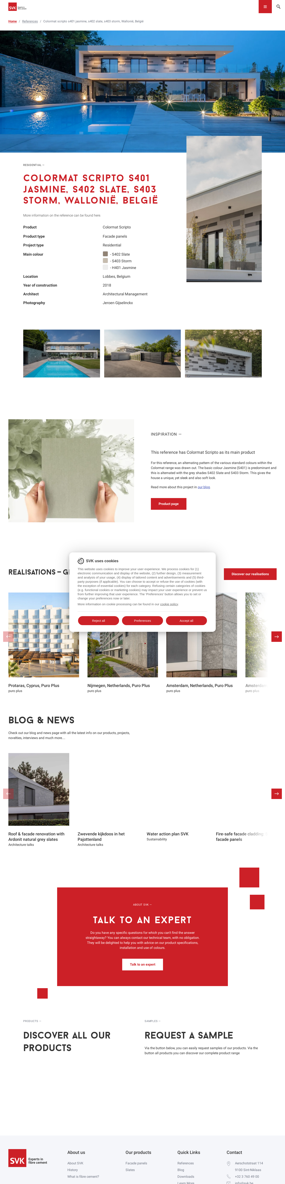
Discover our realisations (250, 574)
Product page (169, 504)
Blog (180, 1170)
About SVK (75, 1163)
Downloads (185, 1177)
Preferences (142, 620)
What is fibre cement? (83, 1177)
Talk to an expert (142, 964)
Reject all (98, 620)
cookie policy (169, 604)
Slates (130, 1170)
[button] (276, 636)
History (72, 1170)
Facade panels (136, 1163)
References (185, 1163)
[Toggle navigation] (265, 6)
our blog (204, 487)
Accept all (186, 620)
